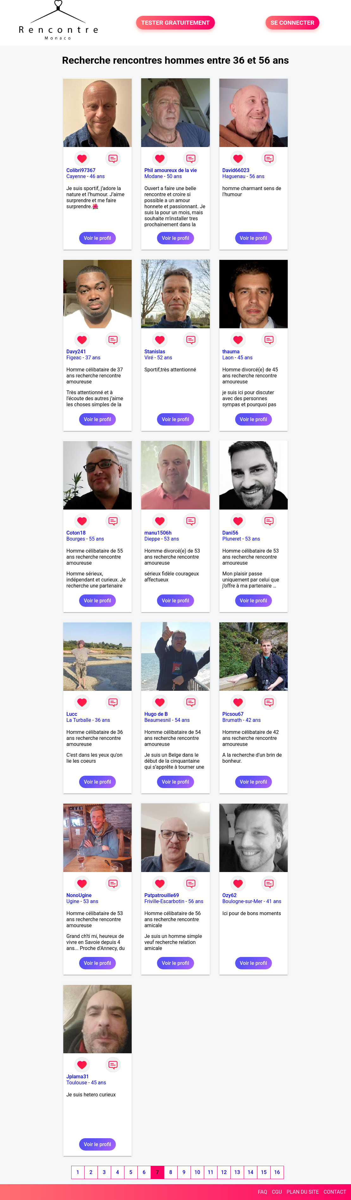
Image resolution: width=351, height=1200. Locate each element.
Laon (228, 358)
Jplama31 (77, 1077)
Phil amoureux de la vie (170, 170)
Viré (148, 358)
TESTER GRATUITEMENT (175, 22)
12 (224, 1172)
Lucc (71, 714)
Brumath (232, 720)
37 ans (92, 358)
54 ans (182, 720)
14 (250, 1172)
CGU (277, 1192)
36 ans (102, 720)
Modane (153, 176)
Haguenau (234, 176)
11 (210, 1172)
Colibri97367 (81, 170)
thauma (231, 352)
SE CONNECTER (292, 22)
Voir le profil (97, 238)
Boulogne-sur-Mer (242, 901)
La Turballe (78, 720)
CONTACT (334, 1192)
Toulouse (76, 1083)
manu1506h (158, 533)
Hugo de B (156, 714)
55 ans (96, 539)
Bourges (75, 539)
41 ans (273, 901)
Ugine (72, 901)
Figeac (73, 358)
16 (277, 1172)
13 (237, 1172)
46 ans (97, 176)
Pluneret (232, 539)
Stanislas (154, 352)
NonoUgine (79, 895)
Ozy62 (230, 895)
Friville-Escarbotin (164, 901)
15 (263, 1172)
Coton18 (76, 533)
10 (197, 1172)
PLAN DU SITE (303, 1192)
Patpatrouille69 (161, 895)
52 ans (164, 358)
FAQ (262, 1192)
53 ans (171, 539)
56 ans (257, 176)
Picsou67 (233, 714)
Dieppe (152, 539)
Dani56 (230, 533)
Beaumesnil (157, 720)
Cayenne (76, 176)
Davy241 (76, 352)
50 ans (174, 176)
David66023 (236, 170)
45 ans (245, 358)
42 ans (253, 720)
